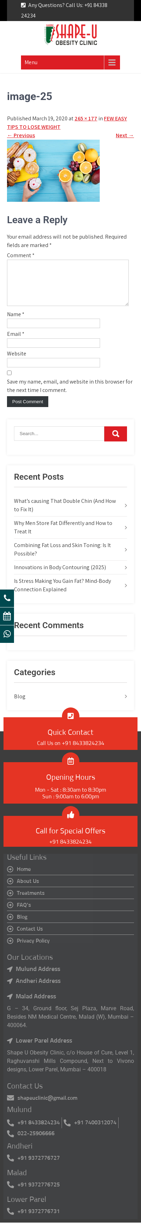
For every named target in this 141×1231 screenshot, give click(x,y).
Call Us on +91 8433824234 (70, 751)
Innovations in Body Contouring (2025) (60, 575)
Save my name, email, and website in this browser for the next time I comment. (70, 394)
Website (16, 362)
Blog (20, 704)
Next (125, 135)
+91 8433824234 (70, 850)
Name (15, 322)
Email (15, 342)
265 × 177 (86, 118)
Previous (21, 135)
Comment (21, 255)
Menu (30, 62)
